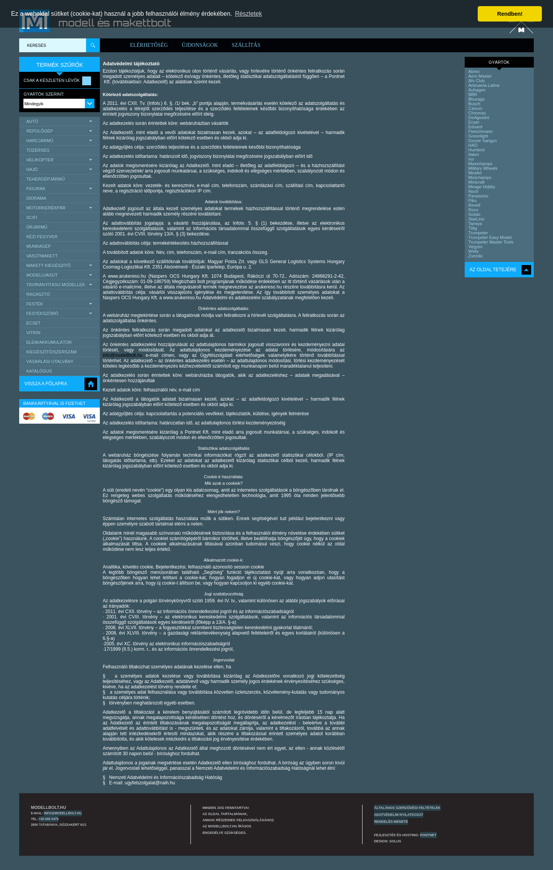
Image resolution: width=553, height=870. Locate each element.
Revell (474, 205)
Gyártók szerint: (43, 94)
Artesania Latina (484, 85)
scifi (31, 217)
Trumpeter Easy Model (490, 237)
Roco (473, 209)
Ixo (471, 159)
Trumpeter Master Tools (491, 242)
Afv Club (477, 80)
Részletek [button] (248, 13)
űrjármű (36, 227)
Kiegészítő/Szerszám (51, 352)
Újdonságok (200, 45)
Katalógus (39, 371)
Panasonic (478, 196)
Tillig (473, 228)
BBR (473, 94)
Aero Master (480, 76)
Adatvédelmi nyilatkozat (398, 815)
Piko (473, 200)
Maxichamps (481, 163)
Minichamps (480, 177)
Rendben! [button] (510, 14)
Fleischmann (481, 131)
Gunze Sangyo (483, 140)
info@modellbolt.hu (122, 355)
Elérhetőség (149, 45)
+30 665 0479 (48, 819)
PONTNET (428, 835)
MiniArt (475, 173)
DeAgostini (479, 117)
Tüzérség (38, 150)
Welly (474, 251)
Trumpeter (478, 232)
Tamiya (475, 223)
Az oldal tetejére (493, 269)
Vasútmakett (42, 256)
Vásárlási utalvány (49, 361)
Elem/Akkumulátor (49, 342)
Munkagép (38, 246)
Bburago (477, 99)
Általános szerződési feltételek (407, 808)
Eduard (475, 126)
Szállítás (246, 45)
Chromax (477, 113)
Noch (473, 191)
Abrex (474, 71)
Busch (474, 103)
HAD (473, 145)
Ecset (33, 323)
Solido (474, 214)
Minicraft (477, 182)
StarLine (477, 219)
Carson (475, 108)
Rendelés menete (391, 822)
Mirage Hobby (482, 186)
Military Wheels (483, 168)
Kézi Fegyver (41, 236)
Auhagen (477, 90)
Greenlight (478, 136)
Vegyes (476, 246)
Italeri (474, 154)
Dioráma (36, 198)
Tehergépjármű (45, 179)
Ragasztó (38, 294)
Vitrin (33, 332)
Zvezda (476, 256)
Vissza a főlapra (45, 383)
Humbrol (477, 149)
